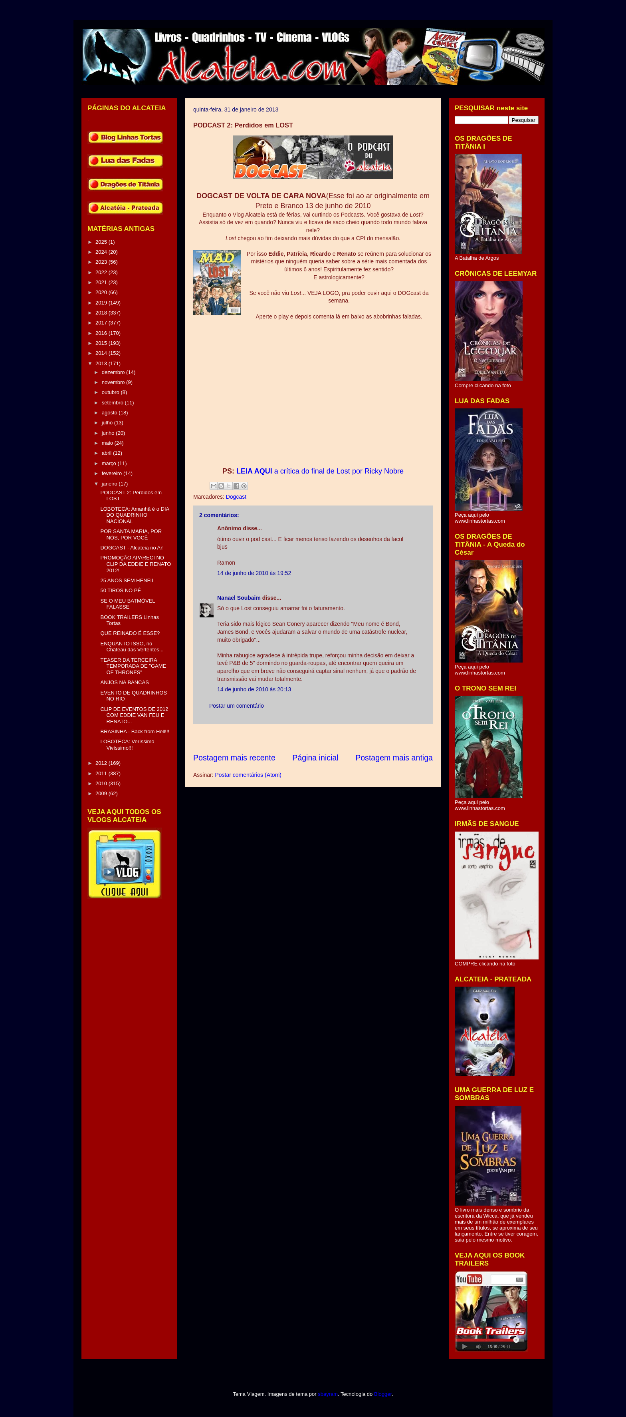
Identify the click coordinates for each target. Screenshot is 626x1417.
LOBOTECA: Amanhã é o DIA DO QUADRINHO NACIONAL (134, 515)
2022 (102, 272)
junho (109, 433)
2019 (102, 303)
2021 (102, 282)
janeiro (110, 484)
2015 (102, 343)
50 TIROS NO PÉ (120, 590)
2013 (102, 363)
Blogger (383, 1394)
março (110, 463)
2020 (102, 292)
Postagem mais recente (234, 757)
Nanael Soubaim (239, 598)
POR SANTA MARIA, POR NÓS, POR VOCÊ (131, 534)
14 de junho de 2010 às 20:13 (254, 689)
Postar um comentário (236, 706)
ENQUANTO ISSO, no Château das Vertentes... (131, 647)
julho (108, 423)
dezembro (114, 372)
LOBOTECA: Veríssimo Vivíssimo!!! (127, 744)
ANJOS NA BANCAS (124, 682)
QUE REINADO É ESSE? (130, 633)
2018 (102, 313)
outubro (111, 392)
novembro (114, 382)
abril (107, 453)
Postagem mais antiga (394, 757)
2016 (102, 333)
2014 (102, 353)
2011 (102, 773)
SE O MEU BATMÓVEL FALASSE (127, 604)
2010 (102, 783)
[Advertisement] (338, 738)
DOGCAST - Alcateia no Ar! (132, 548)
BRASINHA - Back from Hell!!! (134, 731)
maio (108, 443)
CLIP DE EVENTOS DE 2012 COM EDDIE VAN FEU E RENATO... (134, 715)
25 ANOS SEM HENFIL (127, 580)
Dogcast (236, 497)
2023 (102, 262)
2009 (102, 793)
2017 (102, 323)
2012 (102, 763)
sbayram (328, 1394)
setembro (113, 403)
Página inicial (315, 757)
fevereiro (112, 473)
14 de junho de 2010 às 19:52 (254, 573)
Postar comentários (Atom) (248, 775)
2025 (102, 242)
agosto (110, 413)
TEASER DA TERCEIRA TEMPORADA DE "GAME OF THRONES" (133, 666)
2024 (102, 252)
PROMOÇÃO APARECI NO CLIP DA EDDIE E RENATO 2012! (135, 564)
